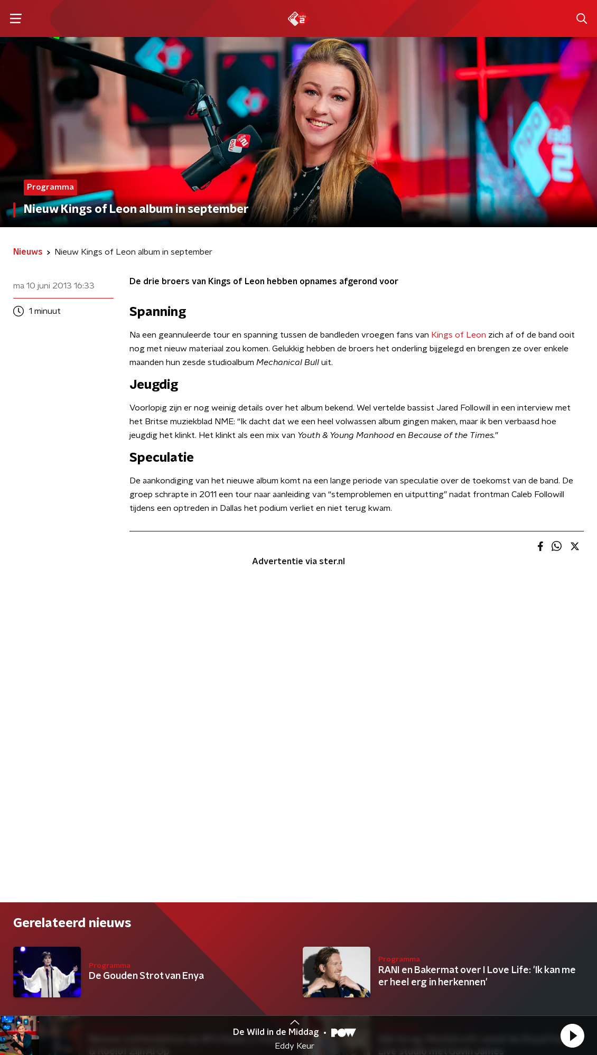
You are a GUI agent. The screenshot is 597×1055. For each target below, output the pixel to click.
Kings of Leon (458, 335)
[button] (572, 1035)
